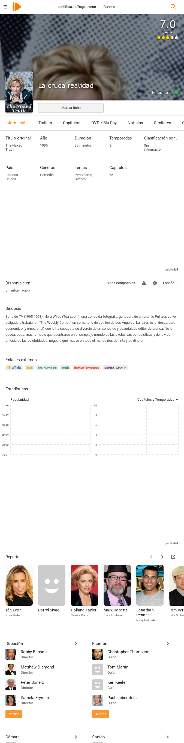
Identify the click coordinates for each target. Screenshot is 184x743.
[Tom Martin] (143, 667)
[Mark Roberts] (120, 593)
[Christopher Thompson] (143, 651)
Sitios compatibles (121, 283)
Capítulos (71, 122)
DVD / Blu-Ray (104, 122)
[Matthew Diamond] (54, 667)
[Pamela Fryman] (54, 697)
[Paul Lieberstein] (143, 697)
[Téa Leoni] (21, 593)
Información (16, 122)
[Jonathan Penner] (152, 593)
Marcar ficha (71, 108)
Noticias (135, 122)
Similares (162, 122)
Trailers (45, 122)
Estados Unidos (11, 177)
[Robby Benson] (54, 651)
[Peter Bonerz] (54, 682)
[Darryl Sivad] (54, 593)
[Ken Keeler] (143, 682)
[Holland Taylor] (87, 593)
